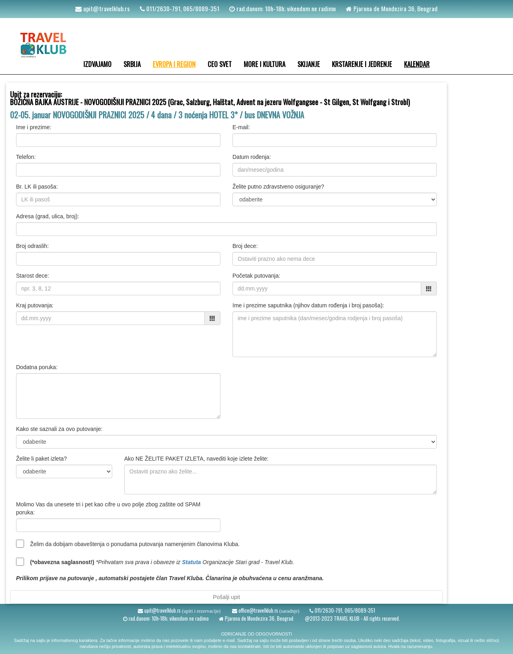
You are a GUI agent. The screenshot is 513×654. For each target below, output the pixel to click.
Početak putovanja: (256, 275)
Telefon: (26, 157)
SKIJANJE (308, 64)
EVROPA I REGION (174, 64)
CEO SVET (220, 64)
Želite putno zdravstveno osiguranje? (278, 186)
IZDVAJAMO (97, 64)
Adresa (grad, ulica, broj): (47, 216)
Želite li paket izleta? (41, 458)
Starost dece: (32, 275)
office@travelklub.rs (257, 610)
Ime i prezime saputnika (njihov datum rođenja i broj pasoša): (308, 305)
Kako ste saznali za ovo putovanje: (59, 429)
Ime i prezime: (33, 127)
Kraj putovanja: (34, 305)
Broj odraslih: (32, 246)
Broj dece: (245, 246)
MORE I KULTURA (264, 64)
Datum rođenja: (251, 157)
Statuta (191, 562)
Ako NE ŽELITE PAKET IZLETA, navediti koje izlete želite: (196, 458)
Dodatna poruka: (37, 367)
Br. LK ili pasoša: (37, 186)
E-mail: (241, 127)
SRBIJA (132, 64)
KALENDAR (417, 64)
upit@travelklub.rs (106, 8)
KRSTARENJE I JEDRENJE (362, 64)
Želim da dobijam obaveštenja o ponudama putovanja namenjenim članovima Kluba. (135, 544)
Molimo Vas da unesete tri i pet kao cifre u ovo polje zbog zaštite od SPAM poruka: (108, 508)
